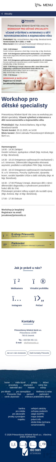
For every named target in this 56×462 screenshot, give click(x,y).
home (7, 382)
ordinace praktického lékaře (38, 396)
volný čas (42, 385)
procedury (13, 385)
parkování (44, 394)
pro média (20, 411)
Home (9, 5)
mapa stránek (37, 416)
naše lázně (20, 382)
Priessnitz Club (14, 394)
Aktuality (8, 14)
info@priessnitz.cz (31, 343)
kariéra (22, 408)
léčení (46, 382)
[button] (44, 5)
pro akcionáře (18, 414)
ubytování (28, 385)
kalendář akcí (16, 387)
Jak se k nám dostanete (16, 353)
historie (31, 387)
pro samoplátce (23, 391)
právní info (36, 419)
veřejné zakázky (38, 408)
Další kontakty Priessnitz (39, 353)
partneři (30, 394)
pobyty (34, 382)
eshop (43, 387)
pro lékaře (6, 391)
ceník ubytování (12, 396)
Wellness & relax (44, 391)
